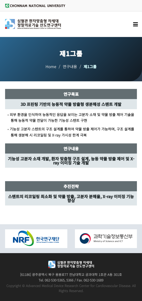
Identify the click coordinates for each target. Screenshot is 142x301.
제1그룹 (90, 66)
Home (50, 66)
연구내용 (70, 66)
